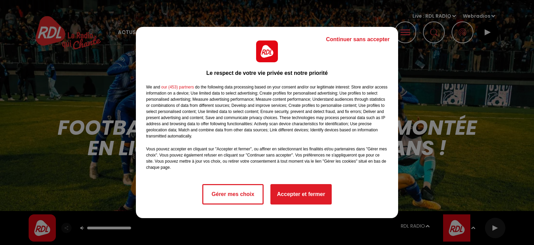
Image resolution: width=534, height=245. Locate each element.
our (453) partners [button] (177, 87)
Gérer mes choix (232, 194)
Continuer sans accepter (358, 39)
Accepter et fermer (301, 194)
